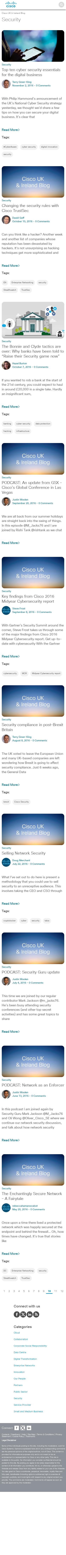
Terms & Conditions (45, 1434)
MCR (24, 674)
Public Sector (21, 1392)
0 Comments (43, 85)
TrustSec (25, 290)
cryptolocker (10, 921)
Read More (11, 130)
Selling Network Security (23, 853)
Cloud (17, 1333)
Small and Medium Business (28, 1411)
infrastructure (22, 431)
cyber (23, 921)
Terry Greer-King (22, 82)
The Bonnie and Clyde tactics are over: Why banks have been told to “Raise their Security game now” (33, 352)
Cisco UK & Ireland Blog (13, 13)
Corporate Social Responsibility (30, 1346)
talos (47, 921)
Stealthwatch (10, 290)
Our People (20, 1379)
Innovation (19, 1372)
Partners (18, 1385)
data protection (43, 424)
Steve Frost (18, 608)
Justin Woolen (20, 500)
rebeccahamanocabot (25, 1206)
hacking (7, 431)
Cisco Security (21, 802)
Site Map (31, 1434)
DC (5, 1271)
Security (18, 1398)
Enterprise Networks (24, 1366)
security (7, 154)
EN (5, 283)
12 (62, 1291)
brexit (6, 802)
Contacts (6, 1434)
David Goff (18, 218)
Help (24, 1434)
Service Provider (22, 1405)
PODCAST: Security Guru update (31, 972)
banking (7, 424)
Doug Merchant (21, 860)
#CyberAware (10, 147)
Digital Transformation (25, 1359)
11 (55, 1291)
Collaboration (21, 1339)
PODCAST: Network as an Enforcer (33, 1085)
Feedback (15, 1434)
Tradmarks (30, 1436)
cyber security (29, 147)
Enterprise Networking (22, 283)
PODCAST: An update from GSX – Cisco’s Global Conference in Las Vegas (32, 488)
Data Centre (20, 1352)
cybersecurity (10, 674)
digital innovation (49, 147)
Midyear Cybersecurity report (46, 674)
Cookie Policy (18, 1436)
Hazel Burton (19, 363)
